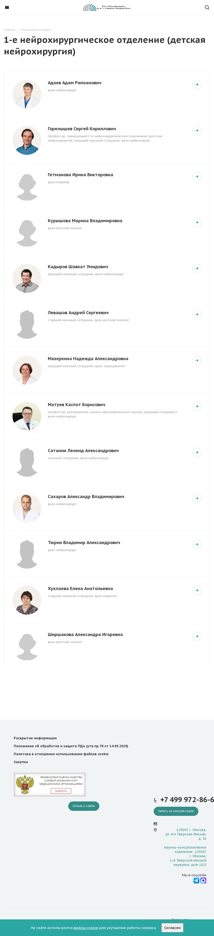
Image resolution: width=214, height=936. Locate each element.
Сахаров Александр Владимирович (86, 496)
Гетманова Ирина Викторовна (80, 174)
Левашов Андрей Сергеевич (78, 312)
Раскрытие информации (35, 738)
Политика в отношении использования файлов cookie (61, 754)
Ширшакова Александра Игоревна (85, 634)
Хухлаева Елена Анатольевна (80, 588)
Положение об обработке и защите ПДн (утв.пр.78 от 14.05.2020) (71, 746)
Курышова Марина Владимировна (85, 220)
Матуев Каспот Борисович (76, 404)
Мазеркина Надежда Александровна (88, 358)
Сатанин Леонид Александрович (83, 450)
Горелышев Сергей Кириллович (82, 128)
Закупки (21, 762)
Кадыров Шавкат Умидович (78, 266)
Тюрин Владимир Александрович (84, 542)
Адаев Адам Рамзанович (74, 82)
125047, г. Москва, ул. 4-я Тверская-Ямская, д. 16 (185, 834)
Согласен (172, 927)
